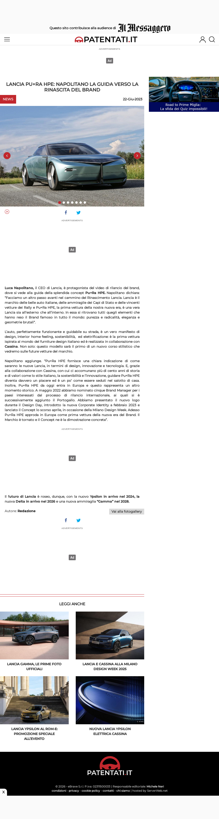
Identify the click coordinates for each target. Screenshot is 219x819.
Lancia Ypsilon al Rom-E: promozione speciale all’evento (34, 734)
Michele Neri (155, 786)
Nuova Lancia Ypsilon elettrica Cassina (110, 731)
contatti (108, 790)
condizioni (59, 790)
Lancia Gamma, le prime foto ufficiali (34, 666)
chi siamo (123, 790)
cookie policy (91, 790)
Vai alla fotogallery (126, 511)
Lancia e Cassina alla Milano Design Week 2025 (110, 666)
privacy (74, 790)
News (8, 99)
